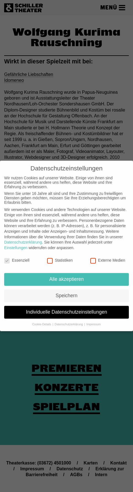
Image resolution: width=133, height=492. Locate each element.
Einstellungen (15, 243)
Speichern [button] (67, 291)
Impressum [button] (93, 320)
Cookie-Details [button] (42, 320)
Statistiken (60, 256)
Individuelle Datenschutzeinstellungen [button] (66, 308)
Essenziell (16, 256)
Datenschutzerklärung (23, 238)
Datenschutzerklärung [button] (69, 320)
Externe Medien (107, 256)
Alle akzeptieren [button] (66, 275)
